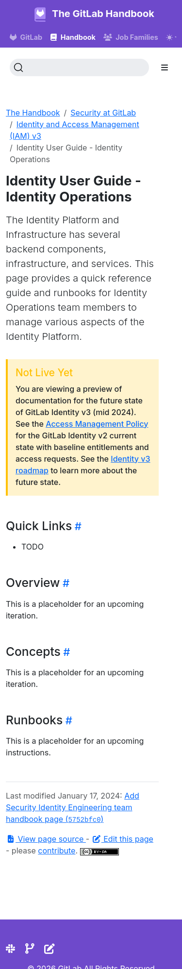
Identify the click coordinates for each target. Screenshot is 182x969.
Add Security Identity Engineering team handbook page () (72, 807)
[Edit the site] (49, 948)
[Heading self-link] (77, 526)
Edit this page (122, 839)
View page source (46, 839)
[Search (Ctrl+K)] (79, 67)
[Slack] (10, 948)
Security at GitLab (103, 112)
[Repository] (29, 948)
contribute (56, 850)
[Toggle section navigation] (164, 67)
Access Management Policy (97, 424)
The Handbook (33, 112)
